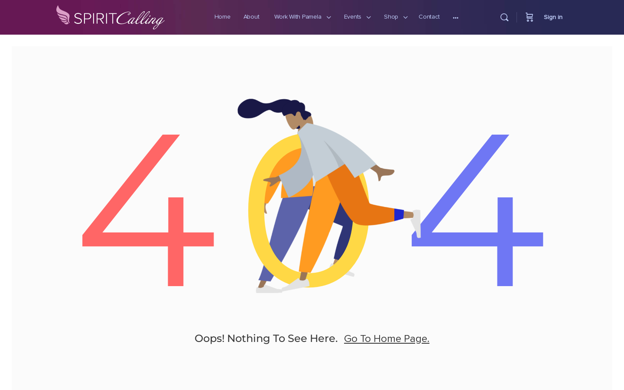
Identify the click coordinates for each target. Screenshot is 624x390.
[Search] (504, 17)
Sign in (553, 17)
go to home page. (386, 349)
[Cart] (529, 17)
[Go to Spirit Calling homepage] (110, 15)
